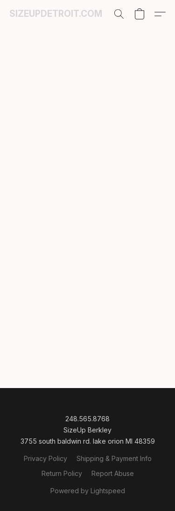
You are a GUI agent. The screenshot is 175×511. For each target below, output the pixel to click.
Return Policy (62, 473)
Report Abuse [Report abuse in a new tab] (112, 473)
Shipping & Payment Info (114, 458)
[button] (55, 14)
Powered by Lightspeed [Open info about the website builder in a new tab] (87, 491)
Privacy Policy (45, 458)
